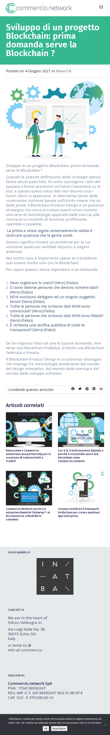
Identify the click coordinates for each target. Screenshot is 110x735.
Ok (46, 728)
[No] (105, 725)
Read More (59, 728)
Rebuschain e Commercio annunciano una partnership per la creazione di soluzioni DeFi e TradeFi (28, 456)
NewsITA (63, 70)
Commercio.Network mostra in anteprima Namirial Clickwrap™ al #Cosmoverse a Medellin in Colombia (28, 514)
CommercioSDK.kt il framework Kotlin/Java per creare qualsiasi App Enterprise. (79, 512)
